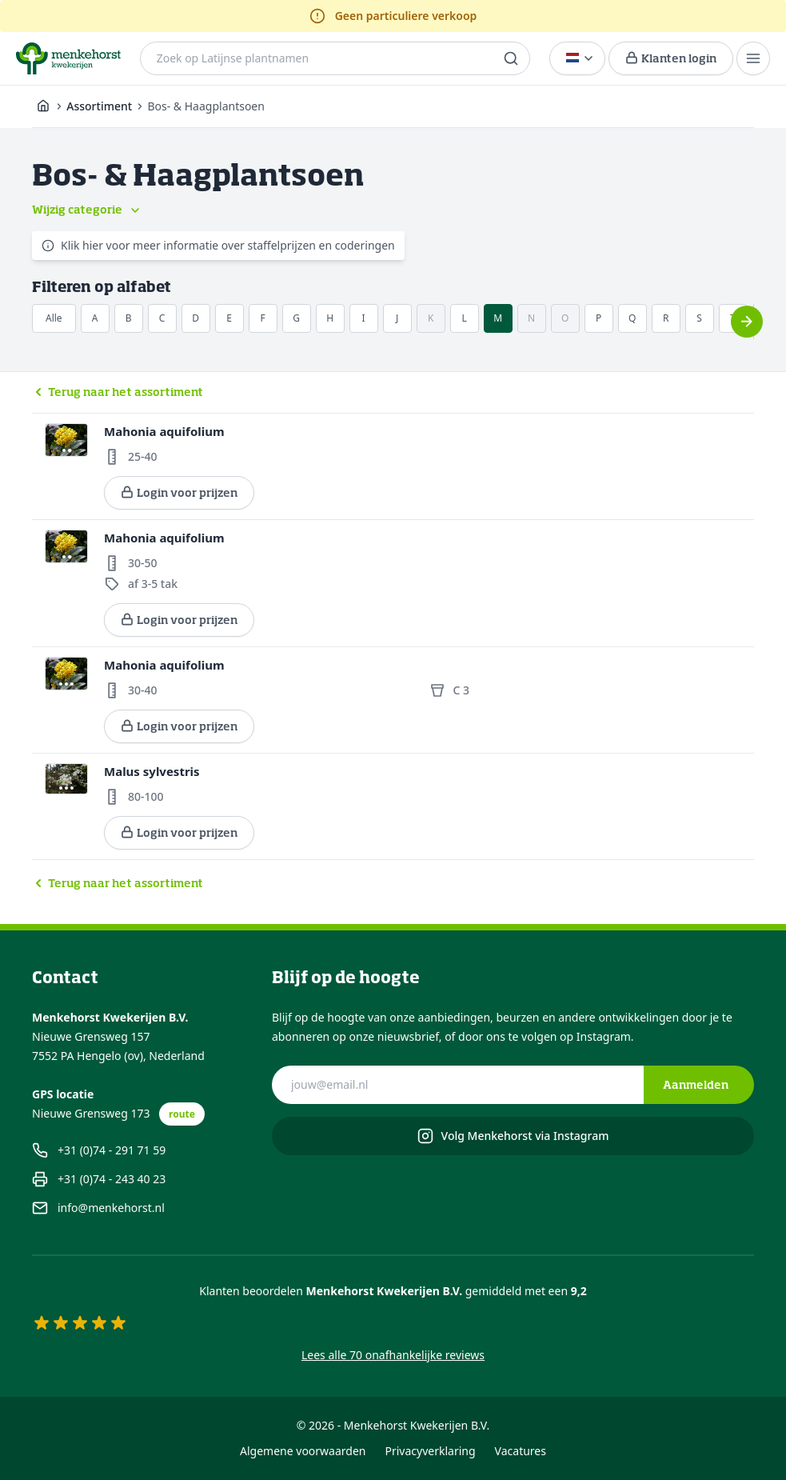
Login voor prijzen (179, 492)
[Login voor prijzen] (670, 58)
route (182, 1114)
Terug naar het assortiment (117, 392)
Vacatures (520, 1450)
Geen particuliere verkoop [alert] (393, 16)
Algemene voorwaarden (302, 1450)
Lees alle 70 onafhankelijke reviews (393, 1354)
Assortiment (99, 106)
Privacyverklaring (430, 1450)
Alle (54, 318)
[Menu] (753, 58)
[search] (511, 58)
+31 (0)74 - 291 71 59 (99, 1150)
